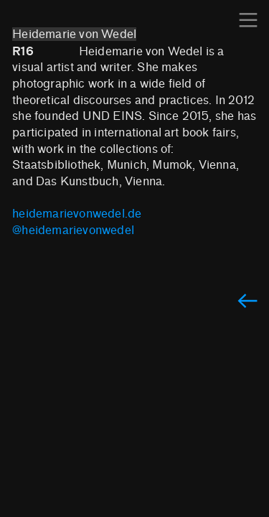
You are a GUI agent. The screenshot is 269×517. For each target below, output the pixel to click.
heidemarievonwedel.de (76, 213)
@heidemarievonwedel (73, 230)
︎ (248, 20)
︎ (247, 302)
